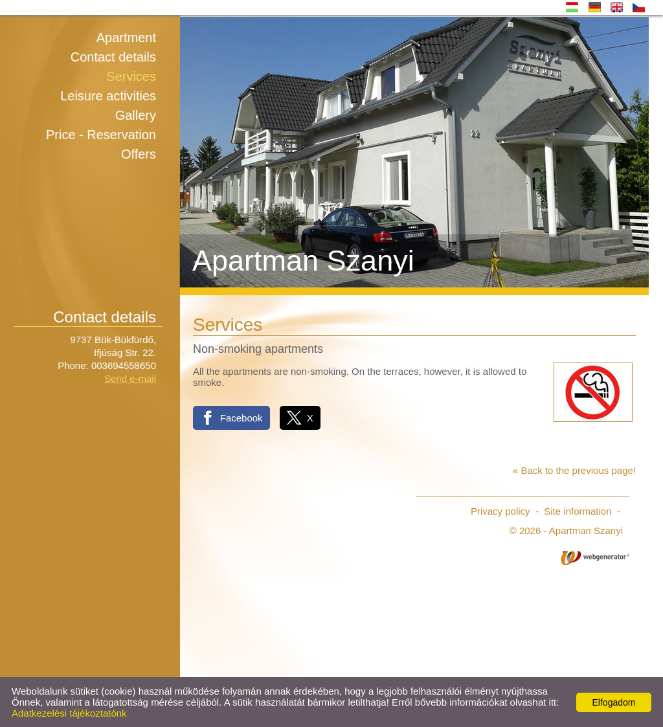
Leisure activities (108, 96)
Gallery (135, 115)
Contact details (113, 57)
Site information (577, 511)
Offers (138, 154)
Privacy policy (500, 511)
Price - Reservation (101, 135)
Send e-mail (130, 378)
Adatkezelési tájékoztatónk (69, 713)
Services (131, 76)
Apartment (126, 37)
